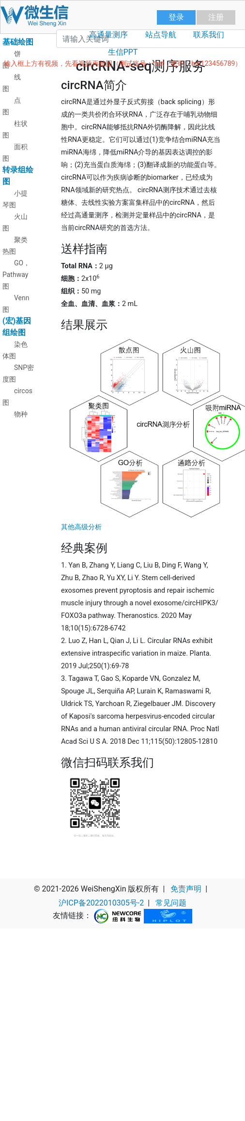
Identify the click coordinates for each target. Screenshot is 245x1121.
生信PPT (123, 52)
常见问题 (170, 902)
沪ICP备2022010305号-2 (101, 902)
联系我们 (208, 34)
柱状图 (15, 129)
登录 (176, 17)
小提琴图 (15, 199)
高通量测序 (108, 34)
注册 (216, 17)
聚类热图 (15, 245)
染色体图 (15, 350)
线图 (11, 82)
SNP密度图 (18, 373)
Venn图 (16, 303)
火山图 (15, 222)
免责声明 (185, 888)
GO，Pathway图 (16, 274)
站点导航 (160, 34)
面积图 (15, 152)
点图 (11, 106)
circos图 (17, 396)
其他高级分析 (81, 527)
